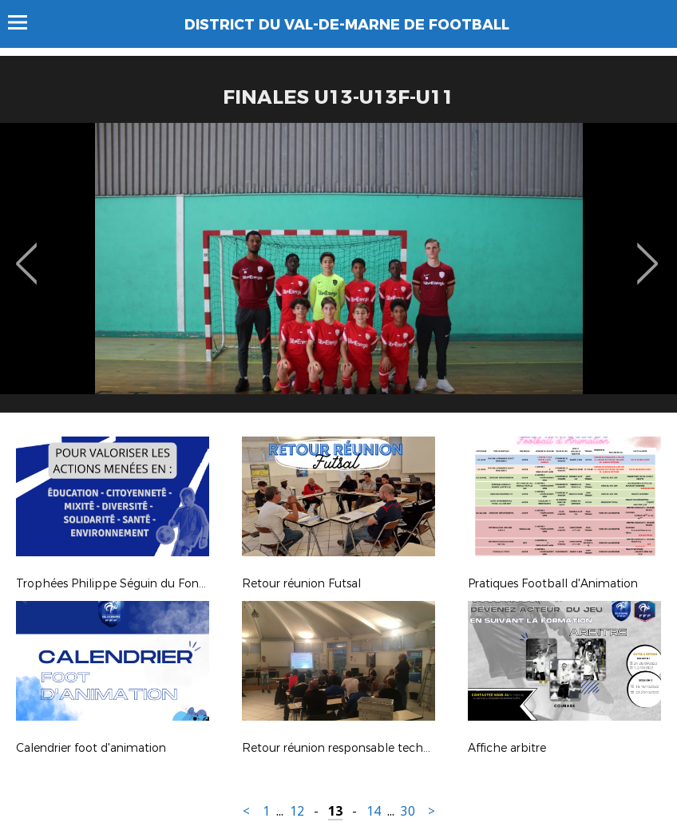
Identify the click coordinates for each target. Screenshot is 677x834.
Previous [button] (27, 252)
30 (408, 811)
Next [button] (648, 252)
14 (373, 811)
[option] (338, 274)
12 (297, 811)
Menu (25, 22)
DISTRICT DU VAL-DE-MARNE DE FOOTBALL (346, 25)
